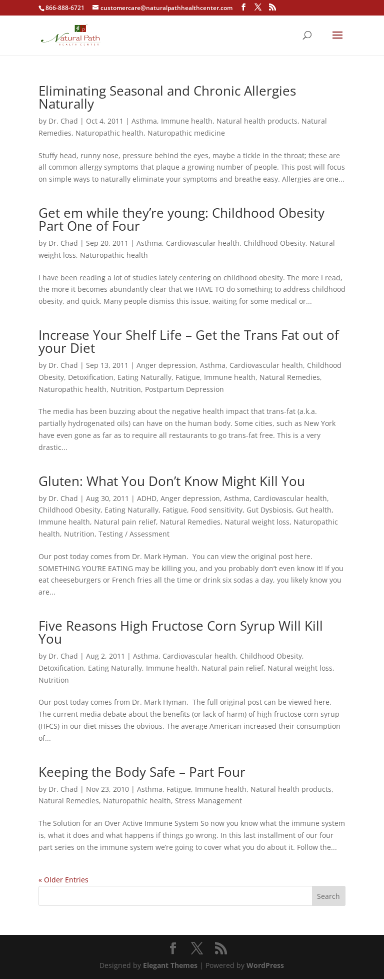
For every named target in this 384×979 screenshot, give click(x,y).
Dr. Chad (63, 121)
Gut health (314, 510)
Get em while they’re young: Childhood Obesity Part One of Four (181, 219)
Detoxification (91, 377)
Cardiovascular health (203, 243)
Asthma (144, 121)
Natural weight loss (257, 522)
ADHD (146, 498)
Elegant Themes (170, 965)
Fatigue (188, 377)
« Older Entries (63, 879)
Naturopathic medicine (186, 133)
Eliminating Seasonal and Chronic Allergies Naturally (167, 97)
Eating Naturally (145, 377)
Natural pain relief (125, 522)
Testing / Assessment (134, 534)
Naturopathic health (110, 133)
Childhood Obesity (275, 243)
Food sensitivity (216, 510)
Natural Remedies (290, 377)
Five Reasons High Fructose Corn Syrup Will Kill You (180, 632)
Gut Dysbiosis (269, 510)
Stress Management (208, 800)
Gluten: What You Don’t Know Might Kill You (171, 481)
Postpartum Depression (184, 389)
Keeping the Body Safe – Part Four (142, 772)
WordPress (265, 965)
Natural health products (257, 121)
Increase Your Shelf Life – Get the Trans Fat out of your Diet (188, 341)
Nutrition (125, 389)
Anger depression (166, 365)
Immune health (186, 121)
